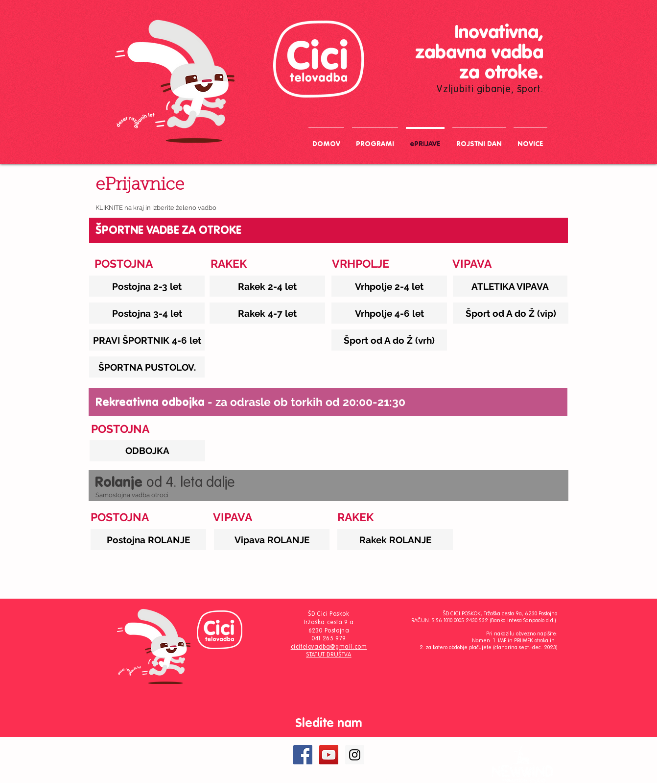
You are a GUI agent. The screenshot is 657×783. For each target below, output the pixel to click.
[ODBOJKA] (147, 450)
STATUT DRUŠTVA (328, 655)
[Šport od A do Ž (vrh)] (389, 340)
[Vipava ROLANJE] (271, 539)
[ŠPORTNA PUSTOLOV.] (147, 367)
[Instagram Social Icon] (354, 754)
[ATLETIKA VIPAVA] (510, 286)
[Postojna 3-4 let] (147, 313)
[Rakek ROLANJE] (395, 539)
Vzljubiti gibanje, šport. (489, 90)
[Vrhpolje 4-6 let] (389, 313)
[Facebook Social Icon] (302, 754)
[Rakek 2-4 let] (267, 286)
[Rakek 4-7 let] (267, 313)
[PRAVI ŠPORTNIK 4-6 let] (147, 340)
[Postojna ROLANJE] (148, 539)
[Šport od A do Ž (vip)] (510, 313)
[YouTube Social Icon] (328, 754)
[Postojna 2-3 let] (147, 286)
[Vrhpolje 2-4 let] (389, 286)
